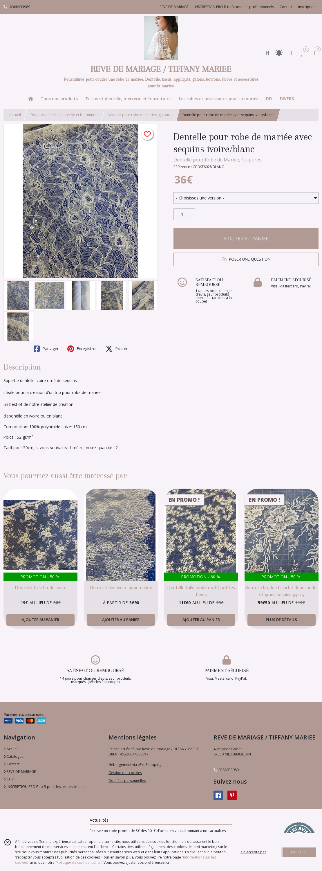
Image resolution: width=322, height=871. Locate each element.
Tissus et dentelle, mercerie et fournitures (64, 114)
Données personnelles (127, 780)
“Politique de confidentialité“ (78, 862)
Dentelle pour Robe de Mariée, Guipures (217, 159)
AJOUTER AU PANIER (246, 238)
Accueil (15, 114)
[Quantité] (184, 214)
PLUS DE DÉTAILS (281, 619)
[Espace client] (290, 52)
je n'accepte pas (253, 852)
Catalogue (13, 756)
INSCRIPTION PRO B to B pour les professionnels (44, 786)
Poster (117, 348)
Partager (46, 348)
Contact (286, 6)
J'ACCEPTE (299, 852)
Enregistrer (82, 348)
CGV (8, 779)
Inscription (307, 6)
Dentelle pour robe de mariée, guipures (140, 114)
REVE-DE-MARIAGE (19, 771)
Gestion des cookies (125, 772)
